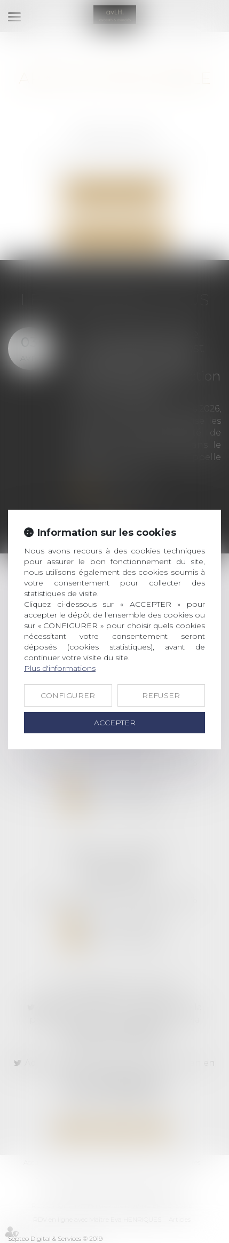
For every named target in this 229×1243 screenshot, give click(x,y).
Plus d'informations (60, 668)
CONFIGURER (68, 695)
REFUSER (161, 695)
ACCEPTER (115, 722)
